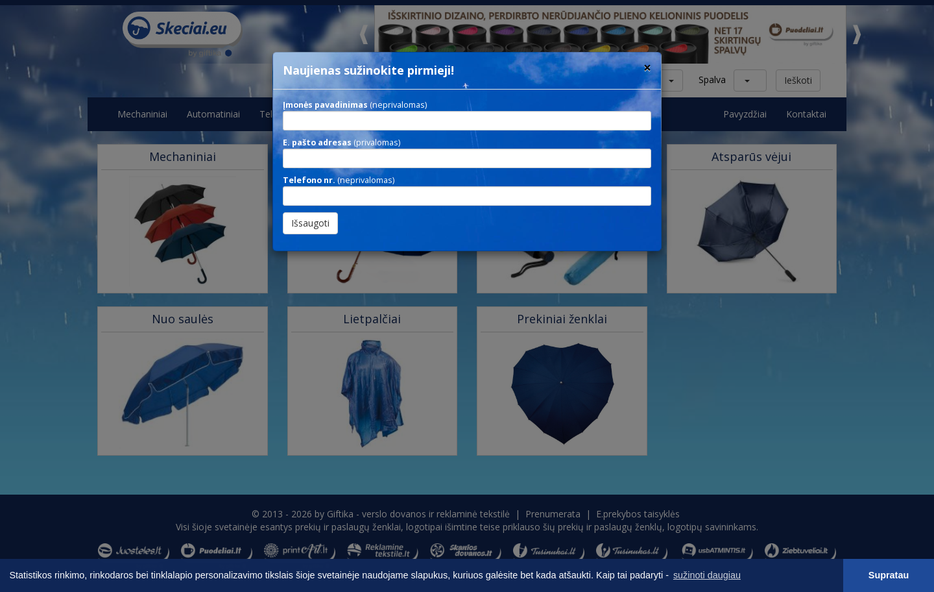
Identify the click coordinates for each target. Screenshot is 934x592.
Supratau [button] (888, 575)
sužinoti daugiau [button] (707, 575)
